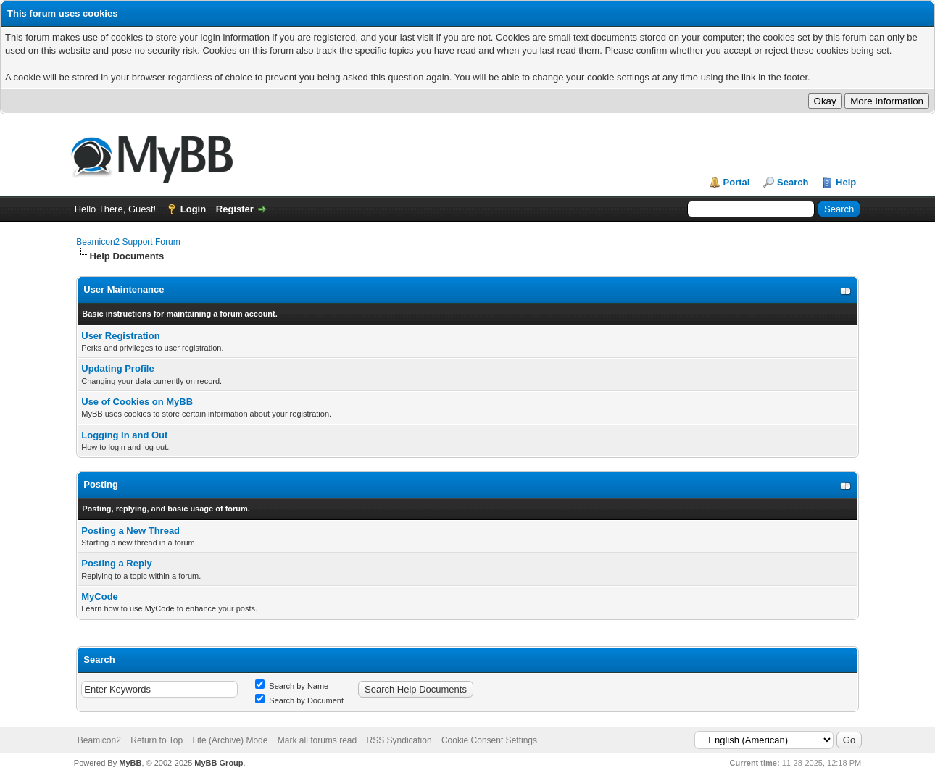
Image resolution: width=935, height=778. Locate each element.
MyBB (130, 762)
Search (792, 182)
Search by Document (299, 700)
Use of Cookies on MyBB (137, 401)
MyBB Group (218, 762)
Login (193, 209)
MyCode (99, 596)
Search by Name (291, 686)
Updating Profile (117, 368)
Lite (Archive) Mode (229, 740)
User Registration (120, 335)
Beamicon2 (99, 740)
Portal (736, 182)
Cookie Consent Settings (489, 740)
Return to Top (156, 740)
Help (846, 182)
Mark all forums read (317, 740)
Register (235, 209)
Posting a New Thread (130, 530)
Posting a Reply (116, 563)
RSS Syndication (399, 740)
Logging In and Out (124, 435)
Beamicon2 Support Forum (128, 242)
